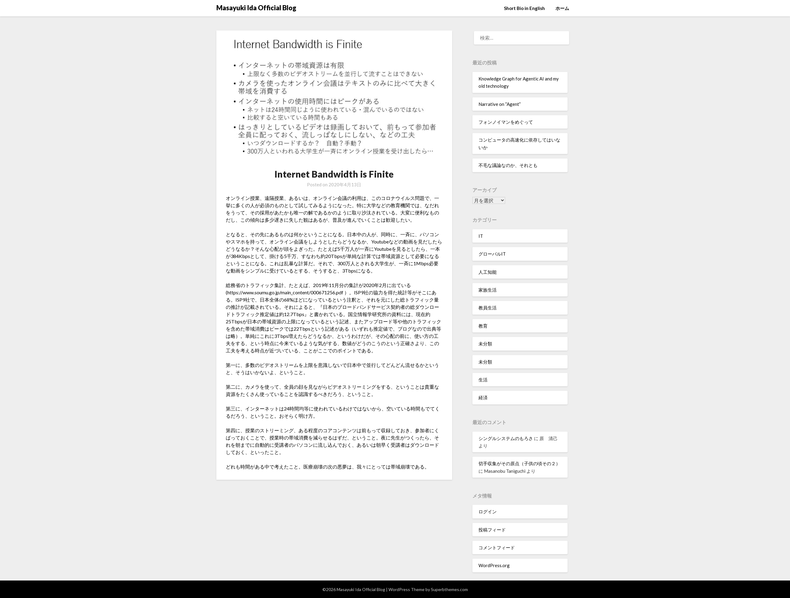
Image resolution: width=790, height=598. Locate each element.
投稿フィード (492, 529)
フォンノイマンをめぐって (505, 122)
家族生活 (487, 289)
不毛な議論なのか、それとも (508, 165)
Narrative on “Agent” (499, 104)
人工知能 (487, 272)
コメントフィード (496, 547)
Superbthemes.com (449, 589)
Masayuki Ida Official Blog (256, 8)
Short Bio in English (524, 8)
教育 (483, 325)
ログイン (487, 511)
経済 (483, 397)
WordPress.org (494, 565)
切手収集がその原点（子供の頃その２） (519, 463)
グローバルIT (492, 254)
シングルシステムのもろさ (505, 438)
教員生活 (487, 307)
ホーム (562, 8)
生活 (483, 379)
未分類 (485, 343)
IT (480, 236)
